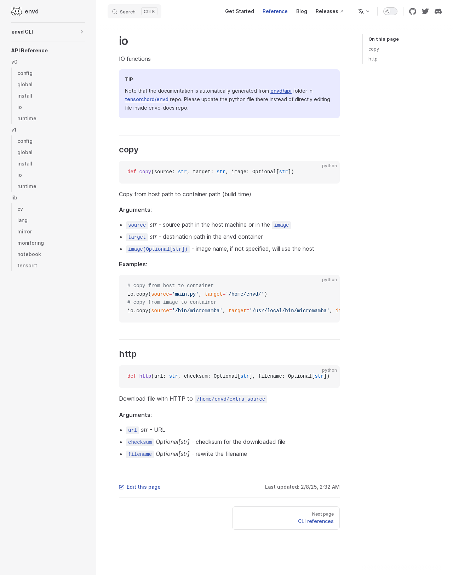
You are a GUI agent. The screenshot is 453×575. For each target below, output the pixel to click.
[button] (48, 31)
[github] (412, 11)
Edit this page (140, 487)
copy (373, 49)
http (373, 59)
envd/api (281, 91)
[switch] (390, 11)
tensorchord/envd (146, 99)
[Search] (134, 11)
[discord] (438, 11)
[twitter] (425, 11)
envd (25, 11)
